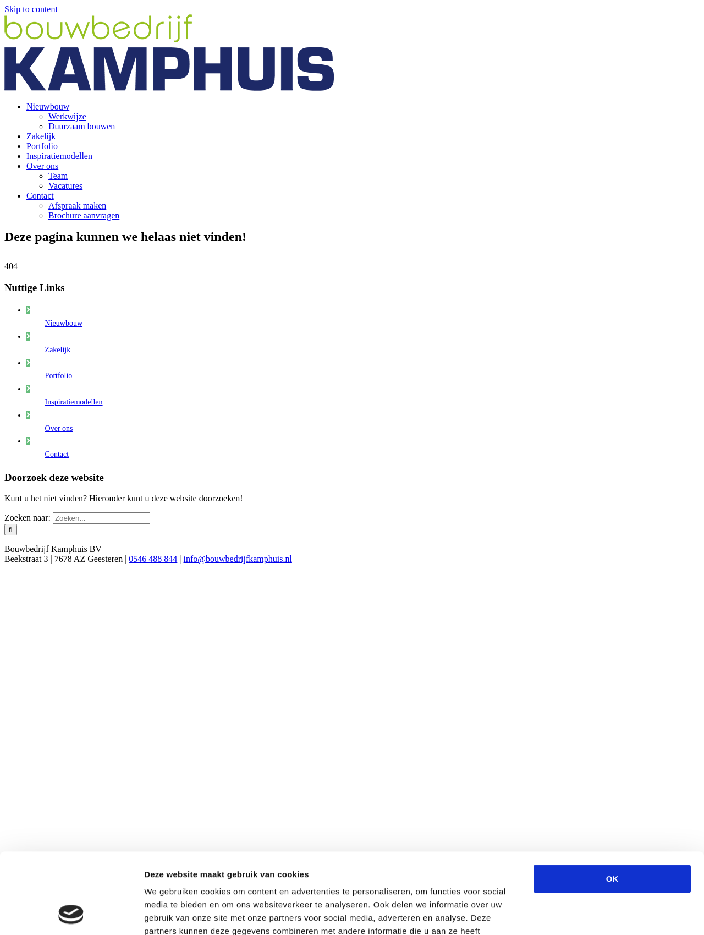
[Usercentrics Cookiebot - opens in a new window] (71, 913)
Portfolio (59, 375)
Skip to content (31, 9)
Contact (57, 454)
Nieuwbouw (63, 323)
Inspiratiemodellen (74, 402)
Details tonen (594, 913)
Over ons (59, 428)
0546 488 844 (153, 559)
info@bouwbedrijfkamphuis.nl (238, 559)
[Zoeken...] (101, 518)
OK (612, 803)
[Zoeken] (10, 529)
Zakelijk (58, 350)
